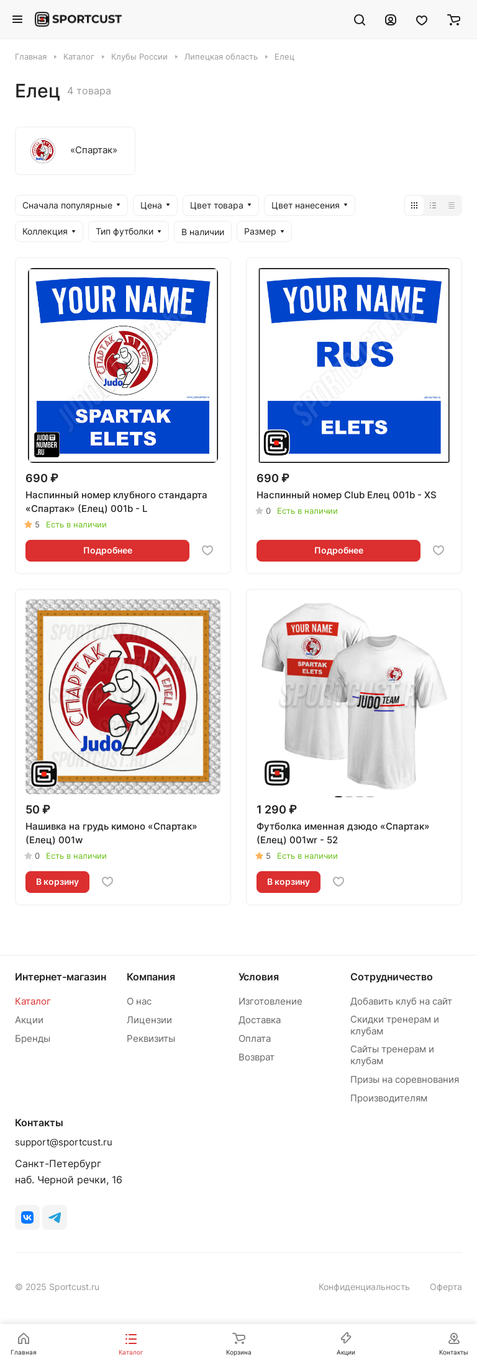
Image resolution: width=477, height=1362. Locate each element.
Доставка (259, 1020)
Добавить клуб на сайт (401, 1001)
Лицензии (149, 1020)
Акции (29, 1020)
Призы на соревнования (404, 1079)
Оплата (254, 1038)
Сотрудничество (391, 976)
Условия (258, 976)
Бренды (32, 1038)
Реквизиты (151, 1038)
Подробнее (107, 550)
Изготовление (270, 1001)
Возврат (256, 1057)
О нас (139, 1001)
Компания (151, 976)
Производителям (388, 1098)
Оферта (446, 1286)
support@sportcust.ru (63, 1142)
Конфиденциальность (364, 1286)
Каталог (33, 1001)
